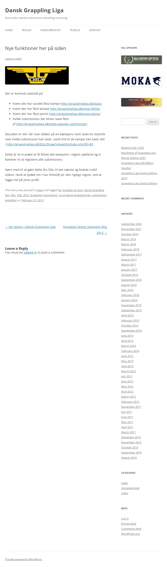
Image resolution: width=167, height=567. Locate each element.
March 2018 (128, 244)
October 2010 (129, 447)
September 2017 (131, 254)
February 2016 (130, 295)
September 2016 (131, 280)
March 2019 (128, 239)
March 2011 (128, 432)
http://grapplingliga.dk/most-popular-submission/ (51, 124)
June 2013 (127, 356)
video (124, 493)
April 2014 (127, 341)
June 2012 (127, 381)
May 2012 (127, 386)
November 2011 (131, 407)
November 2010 (131, 442)
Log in (125, 518)
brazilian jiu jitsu (73, 190)
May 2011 (127, 422)
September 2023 (131, 224)
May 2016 (127, 290)
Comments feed (131, 529)
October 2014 (129, 325)
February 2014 (130, 351)
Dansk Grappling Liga (34, 10)
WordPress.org (130, 534)
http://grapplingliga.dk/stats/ (81, 104)
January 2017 (129, 270)
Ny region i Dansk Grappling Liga (30, 227)
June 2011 (127, 417)
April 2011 (127, 427)
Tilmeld (75, 30)
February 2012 (130, 402)
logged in (30, 252)
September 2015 (131, 310)
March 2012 (128, 397)
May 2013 (127, 361)
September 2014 (131, 330)
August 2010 (129, 457)
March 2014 (128, 346)
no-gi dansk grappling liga (75, 195)
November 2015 (131, 305)
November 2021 (131, 229)
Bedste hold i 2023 (132, 148)
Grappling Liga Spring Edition (139, 183)
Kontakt (95, 30)
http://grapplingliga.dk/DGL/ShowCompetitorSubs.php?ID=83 (50, 144)
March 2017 (128, 264)
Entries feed (128, 524)
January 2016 (129, 300)
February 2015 (130, 320)
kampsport (51, 195)
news (39, 190)
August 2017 (129, 259)
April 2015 (127, 315)
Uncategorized (130, 488)
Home (9, 30)
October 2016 (129, 275)
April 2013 (127, 366)
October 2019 (129, 234)
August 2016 (129, 285)
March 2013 (128, 371)
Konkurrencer (50, 30)
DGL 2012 (23, 195)
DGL (13, 195)
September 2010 (131, 452)
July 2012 (126, 376)
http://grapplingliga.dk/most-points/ (75, 114)
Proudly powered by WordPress (23, 559)
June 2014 (127, 336)
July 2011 (126, 412)
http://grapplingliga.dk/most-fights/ (75, 109)
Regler (26, 30)
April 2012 (127, 391)
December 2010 (131, 437)
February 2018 (130, 249)
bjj (59, 190)
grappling (36, 195)
